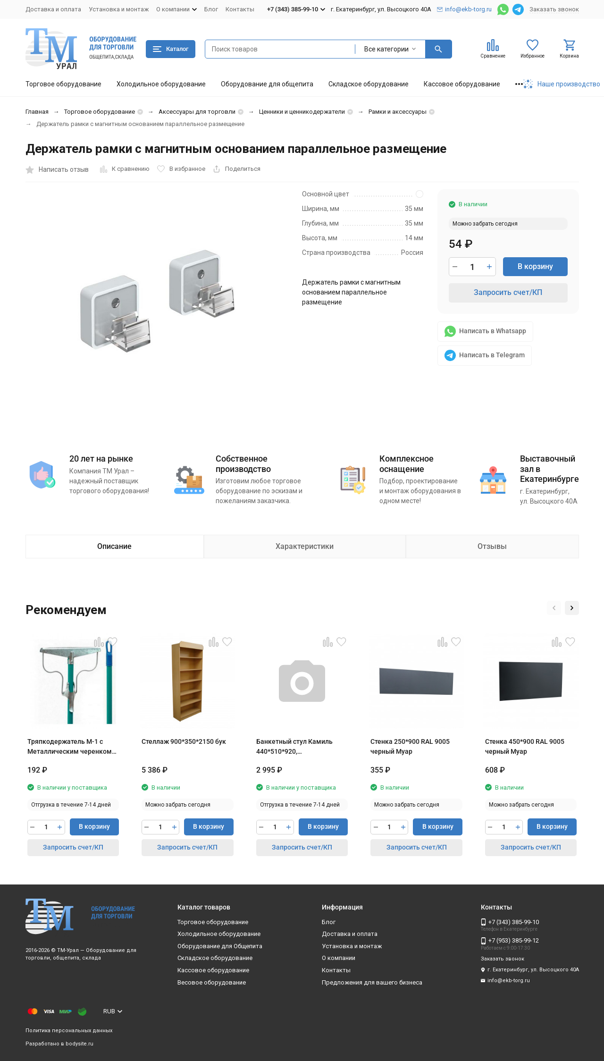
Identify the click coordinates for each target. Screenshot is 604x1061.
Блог (211, 9)
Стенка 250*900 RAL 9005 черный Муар (410, 746)
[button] (554, 608)
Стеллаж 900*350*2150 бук (184, 741)
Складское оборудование (368, 84)
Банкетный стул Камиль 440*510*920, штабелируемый (294, 747)
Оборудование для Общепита (219, 946)
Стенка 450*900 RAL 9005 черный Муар (524, 746)
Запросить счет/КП (508, 292)
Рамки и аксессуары (398, 111)
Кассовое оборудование (462, 84)
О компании (338, 957)
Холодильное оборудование (161, 84)
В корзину (535, 266)
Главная (37, 111)
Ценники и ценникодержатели (302, 111)
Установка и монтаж (119, 9)
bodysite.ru (79, 1044)
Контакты (240, 9)
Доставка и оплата (53, 9)
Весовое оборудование (211, 982)
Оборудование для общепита (267, 84)
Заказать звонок (554, 9)
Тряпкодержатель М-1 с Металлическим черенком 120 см (69, 747)
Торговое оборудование (63, 84)
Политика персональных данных (68, 1030)
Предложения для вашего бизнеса (372, 982)
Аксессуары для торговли (197, 111)
